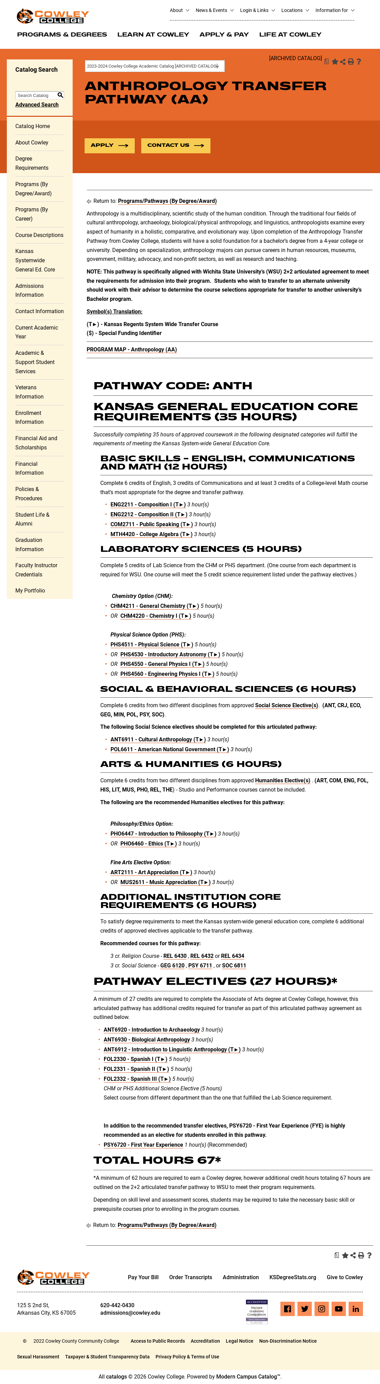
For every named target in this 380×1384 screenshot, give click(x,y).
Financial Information (29, 469)
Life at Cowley (290, 35)
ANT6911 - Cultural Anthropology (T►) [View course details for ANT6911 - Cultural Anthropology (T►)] (158, 740)
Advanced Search (37, 105)
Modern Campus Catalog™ (248, 1377)
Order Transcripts (190, 1277)
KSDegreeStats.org (292, 1277)
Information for (335, 10)
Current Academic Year (36, 332)
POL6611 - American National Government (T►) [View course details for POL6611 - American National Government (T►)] (170, 749)
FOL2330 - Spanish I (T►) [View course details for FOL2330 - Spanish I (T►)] (136, 1060)
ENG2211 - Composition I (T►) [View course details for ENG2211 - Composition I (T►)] (148, 505)
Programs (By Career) (31, 215)
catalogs (116, 1377)
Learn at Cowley (153, 35)
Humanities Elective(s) (282, 781)
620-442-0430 (117, 1306)
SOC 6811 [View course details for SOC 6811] (234, 966)
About (179, 10)
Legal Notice (239, 1341)
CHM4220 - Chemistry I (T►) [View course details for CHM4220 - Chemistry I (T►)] (156, 616)
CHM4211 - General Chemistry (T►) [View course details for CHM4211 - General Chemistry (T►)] (155, 606)
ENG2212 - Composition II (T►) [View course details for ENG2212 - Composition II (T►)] (149, 515)
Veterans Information (29, 393)
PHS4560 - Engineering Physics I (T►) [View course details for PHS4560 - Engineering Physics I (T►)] (167, 674)
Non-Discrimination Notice (288, 1341)
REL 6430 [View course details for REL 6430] (175, 956)
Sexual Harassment (38, 1357)
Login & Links (257, 10)
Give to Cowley (345, 1277)
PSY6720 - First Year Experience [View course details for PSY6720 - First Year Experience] (143, 1145)
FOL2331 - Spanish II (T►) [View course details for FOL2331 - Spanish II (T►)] (137, 1069)
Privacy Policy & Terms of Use (187, 1357)
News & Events (214, 10)
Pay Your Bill (143, 1277)
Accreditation (205, 1341)
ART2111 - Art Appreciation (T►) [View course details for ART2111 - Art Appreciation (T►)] (152, 873)
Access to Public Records (158, 1341)
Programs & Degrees (62, 35)
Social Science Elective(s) (286, 706)
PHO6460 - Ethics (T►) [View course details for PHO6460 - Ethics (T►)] (148, 844)
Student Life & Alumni (32, 520)
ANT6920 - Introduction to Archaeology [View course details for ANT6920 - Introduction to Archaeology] (152, 1030)
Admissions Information (29, 291)
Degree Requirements (31, 164)
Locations (295, 10)
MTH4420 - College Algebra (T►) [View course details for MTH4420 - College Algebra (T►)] (152, 534)
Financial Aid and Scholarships (36, 443)
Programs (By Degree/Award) (33, 189)
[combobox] (155, 66)
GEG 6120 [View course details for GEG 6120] (172, 966)
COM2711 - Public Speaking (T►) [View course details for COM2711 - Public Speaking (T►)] (152, 525)
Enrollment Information (29, 418)
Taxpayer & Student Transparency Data (107, 1357)
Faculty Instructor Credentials (36, 570)
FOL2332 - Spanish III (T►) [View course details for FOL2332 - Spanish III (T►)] (137, 1079)
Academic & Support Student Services (35, 362)
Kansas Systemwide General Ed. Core (35, 261)
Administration (241, 1277)
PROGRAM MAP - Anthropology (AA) (132, 350)
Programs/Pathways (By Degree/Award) (167, 201)
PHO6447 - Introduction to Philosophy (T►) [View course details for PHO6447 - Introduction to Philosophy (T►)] (164, 834)
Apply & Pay (224, 35)
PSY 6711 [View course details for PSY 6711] (200, 966)
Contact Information (39, 312)
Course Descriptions (39, 235)
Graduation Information (29, 545)
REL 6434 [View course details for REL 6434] (232, 956)
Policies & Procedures (28, 494)
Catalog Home (32, 127)
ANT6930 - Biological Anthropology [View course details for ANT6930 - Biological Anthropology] (147, 1040)
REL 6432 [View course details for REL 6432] (202, 956)
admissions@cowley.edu (130, 1313)
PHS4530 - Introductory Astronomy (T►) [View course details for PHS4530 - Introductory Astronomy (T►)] (170, 655)
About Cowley (31, 143)
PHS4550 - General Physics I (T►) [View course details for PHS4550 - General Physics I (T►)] (162, 664)
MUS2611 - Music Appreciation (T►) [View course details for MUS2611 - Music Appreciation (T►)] (165, 882)
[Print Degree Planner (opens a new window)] (326, 61)
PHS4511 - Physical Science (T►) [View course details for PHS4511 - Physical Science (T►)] (152, 645)
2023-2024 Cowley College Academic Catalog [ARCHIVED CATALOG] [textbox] (152, 66)
